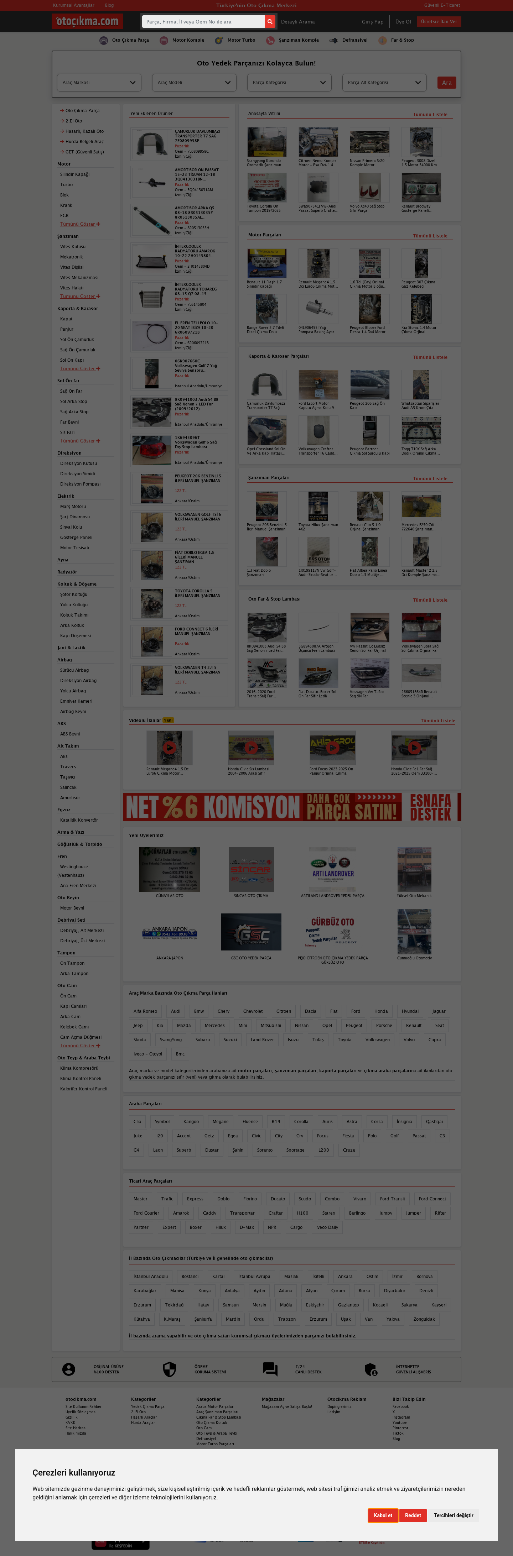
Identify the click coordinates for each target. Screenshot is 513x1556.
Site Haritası (76, 1428)
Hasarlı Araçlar (144, 1417)
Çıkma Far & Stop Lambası (218, 1417)
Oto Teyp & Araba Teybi (216, 1433)
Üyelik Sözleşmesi (81, 1412)
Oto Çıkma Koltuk (211, 1422)
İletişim (333, 1412)
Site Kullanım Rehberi (84, 1406)
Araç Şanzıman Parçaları (217, 1412)
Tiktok (398, 1433)
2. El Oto (138, 1412)
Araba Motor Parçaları (215, 1406)
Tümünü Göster (80, 1045)
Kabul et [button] (383, 1515)
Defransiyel (206, 1438)
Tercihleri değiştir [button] (453, 1515)
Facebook (401, 1406)
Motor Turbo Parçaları (215, 1444)
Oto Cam (204, 1428)
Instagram (401, 1417)
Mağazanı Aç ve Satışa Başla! (287, 1406)
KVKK (71, 1422)
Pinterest (400, 1428)
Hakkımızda (76, 1433)
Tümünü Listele (430, 600)
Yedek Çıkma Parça (148, 1406)
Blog (396, 1438)
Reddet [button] (413, 1515)
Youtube (400, 1422)
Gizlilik (72, 1417)
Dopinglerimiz (339, 1406)
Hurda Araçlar (143, 1422)
